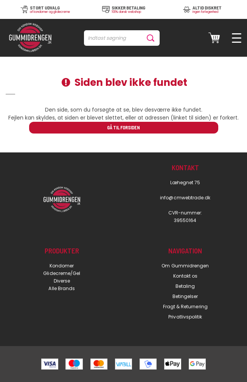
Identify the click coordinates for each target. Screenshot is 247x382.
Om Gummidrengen (185, 265)
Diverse (62, 281)
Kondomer (62, 265)
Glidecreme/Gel (61, 273)
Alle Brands (61, 288)
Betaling (185, 286)
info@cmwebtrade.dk (185, 197)
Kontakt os (185, 276)
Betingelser (185, 296)
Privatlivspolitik (185, 317)
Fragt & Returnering (185, 306)
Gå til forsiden (123, 127)
